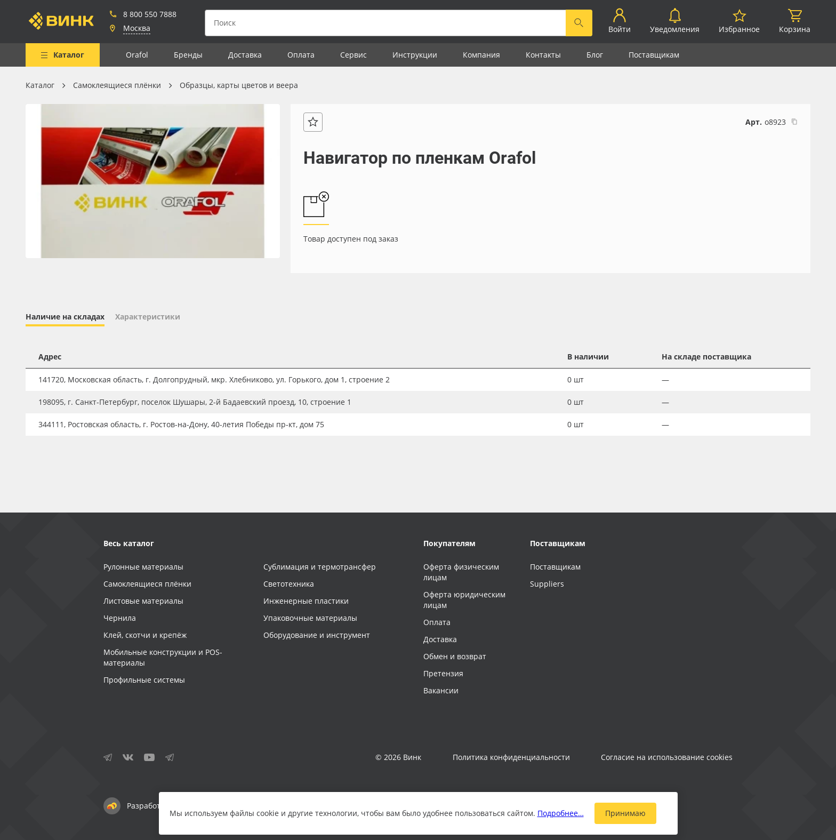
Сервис (353, 55)
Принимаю (625, 813)
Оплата (301, 55)
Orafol (137, 55)
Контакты (543, 55)
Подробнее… (560, 813)
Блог (594, 55)
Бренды (188, 55)
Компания (481, 55)
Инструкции (414, 55)
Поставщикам (654, 55)
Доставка (245, 55)
